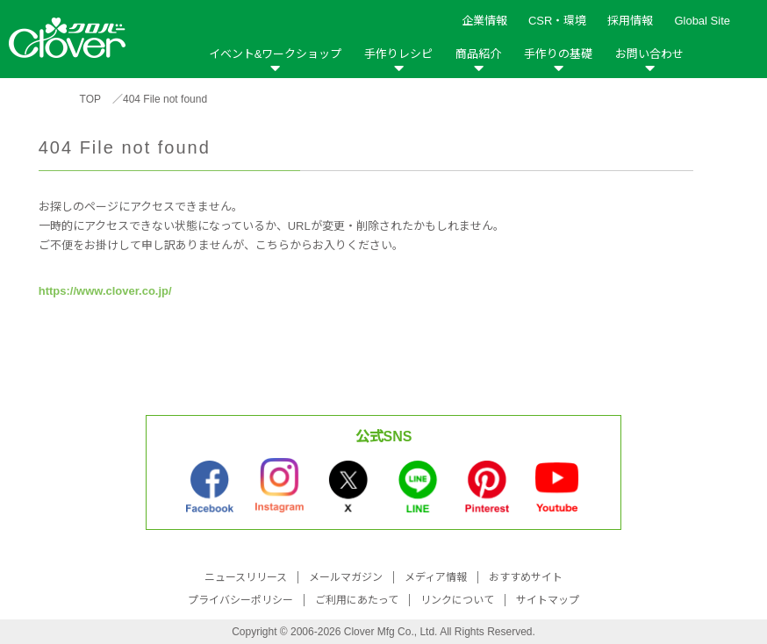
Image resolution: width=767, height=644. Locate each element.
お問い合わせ (649, 54)
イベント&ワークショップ (275, 54)
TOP (90, 99)
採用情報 (630, 20)
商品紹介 (478, 54)
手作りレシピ (398, 54)
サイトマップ (547, 600)
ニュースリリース (245, 577)
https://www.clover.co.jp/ (105, 290)
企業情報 (484, 20)
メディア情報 (436, 577)
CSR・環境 (557, 20)
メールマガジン (346, 577)
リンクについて (457, 600)
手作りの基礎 (558, 54)
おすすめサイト (526, 577)
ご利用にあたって (356, 600)
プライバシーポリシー (240, 600)
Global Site (702, 20)
